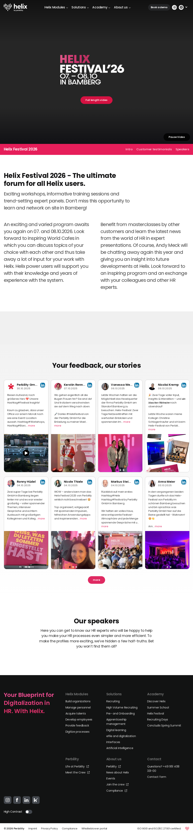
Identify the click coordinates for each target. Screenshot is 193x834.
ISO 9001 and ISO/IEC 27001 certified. (159, 828)
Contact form (156, 777)
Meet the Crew (77, 772)
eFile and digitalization (121, 736)
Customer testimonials (154, 149)
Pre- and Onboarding (120, 713)
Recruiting (113, 701)
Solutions (80, 7)
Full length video (96, 100)
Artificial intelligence (119, 748)
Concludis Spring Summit (164, 725)
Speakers (182, 149)
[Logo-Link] (15, 7)
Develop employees (78, 719)
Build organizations (77, 701)
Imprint (32, 828)
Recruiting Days (157, 719)
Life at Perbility (77, 766)
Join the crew (117, 784)
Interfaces (113, 742)
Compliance (116, 791)
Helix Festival (155, 713)
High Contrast (13, 812)
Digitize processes (77, 732)
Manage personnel (78, 707)
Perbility (113, 766)
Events (110, 778)
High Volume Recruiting (122, 707)
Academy (101, 7)
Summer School (158, 707)
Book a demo (159, 7)
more (31, 425)
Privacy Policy (49, 828)
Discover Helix (156, 701)
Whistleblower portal (94, 828)
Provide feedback (77, 725)
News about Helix (117, 772)
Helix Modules (56, 7)
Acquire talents (75, 713)
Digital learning (116, 730)
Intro (129, 149)
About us (122, 7)
